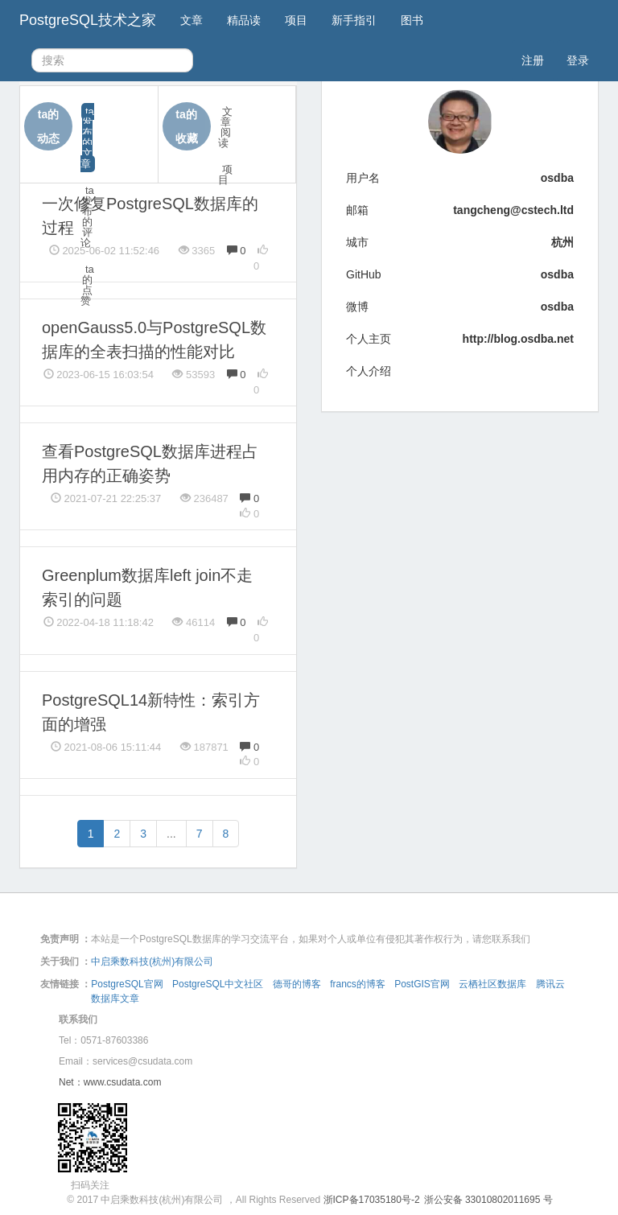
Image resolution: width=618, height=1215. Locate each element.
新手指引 (354, 20)
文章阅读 (225, 127)
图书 (412, 20)
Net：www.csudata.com (110, 1082)
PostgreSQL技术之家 (87, 20)
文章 (191, 20)
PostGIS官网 (422, 984)
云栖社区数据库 (492, 984)
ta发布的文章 (87, 137)
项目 (296, 20)
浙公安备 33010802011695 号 (488, 1199)
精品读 (244, 20)
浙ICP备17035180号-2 (371, 1199)
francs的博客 (357, 984)
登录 (577, 60)
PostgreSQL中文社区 (217, 984)
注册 (532, 60)
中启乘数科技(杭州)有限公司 (152, 961)
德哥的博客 (297, 984)
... (171, 833)
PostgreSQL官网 (127, 984)
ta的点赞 (87, 285)
